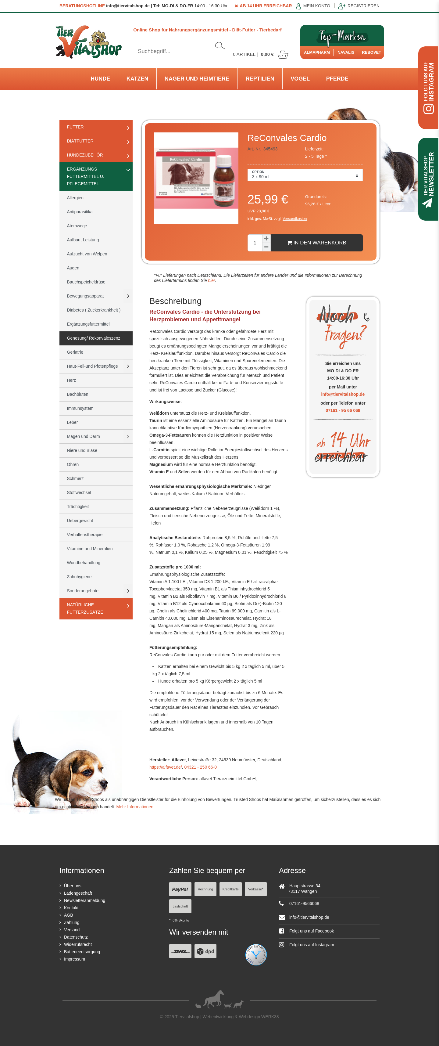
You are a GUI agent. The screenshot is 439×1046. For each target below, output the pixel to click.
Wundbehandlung (84, 562)
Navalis (345, 52)
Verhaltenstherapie (85, 534)
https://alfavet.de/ (165, 767)
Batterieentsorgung (82, 951)
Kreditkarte (231, 889)
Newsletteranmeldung (84, 900)
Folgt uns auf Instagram (306, 944)
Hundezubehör (85, 155)
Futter (75, 126)
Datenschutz (76, 937)
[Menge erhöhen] (266, 238)
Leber (72, 422)
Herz (71, 380)
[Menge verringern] (266, 247)
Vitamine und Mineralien (90, 548)
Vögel (300, 79)
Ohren (73, 464)
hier (211, 280)
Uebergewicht (80, 520)
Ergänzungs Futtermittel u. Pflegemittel (85, 176)
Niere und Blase (82, 450)
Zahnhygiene (79, 576)
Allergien (75, 197)
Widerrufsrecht (78, 944)
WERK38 (270, 1016)
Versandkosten (295, 219)
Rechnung (205, 889)
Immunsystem (80, 408)
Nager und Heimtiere (197, 79)
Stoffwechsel (79, 492)
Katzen (137, 79)
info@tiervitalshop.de (343, 394)
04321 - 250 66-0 (200, 767)
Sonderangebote (83, 590)
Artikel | (261, 54)
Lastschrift (180, 906)
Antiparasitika (80, 211)
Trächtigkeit (78, 506)
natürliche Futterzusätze (85, 608)
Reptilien (260, 79)
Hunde (100, 79)
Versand (72, 929)
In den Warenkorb (316, 242)
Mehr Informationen (134, 806)
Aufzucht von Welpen (87, 253)
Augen (73, 267)
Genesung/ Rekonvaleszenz (93, 338)
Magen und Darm (83, 436)
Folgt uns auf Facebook (306, 931)
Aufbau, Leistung (83, 239)
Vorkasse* (255, 889)
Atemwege (77, 225)
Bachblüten (77, 394)
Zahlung (72, 922)
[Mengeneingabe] (255, 242)
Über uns (72, 885)
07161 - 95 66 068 (343, 410)
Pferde (337, 79)
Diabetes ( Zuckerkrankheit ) (94, 310)
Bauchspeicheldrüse (86, 282)
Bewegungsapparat (85, 296)
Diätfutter (80, 141)
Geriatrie (75, 352)
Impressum (74, 959)
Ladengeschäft (78, 893)
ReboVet (371, 52)
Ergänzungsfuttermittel (88, 324)
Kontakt (71, 907)
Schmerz (75, 478)
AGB (68, 915)
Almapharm (317, 52)
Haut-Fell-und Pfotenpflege (92, 366)
